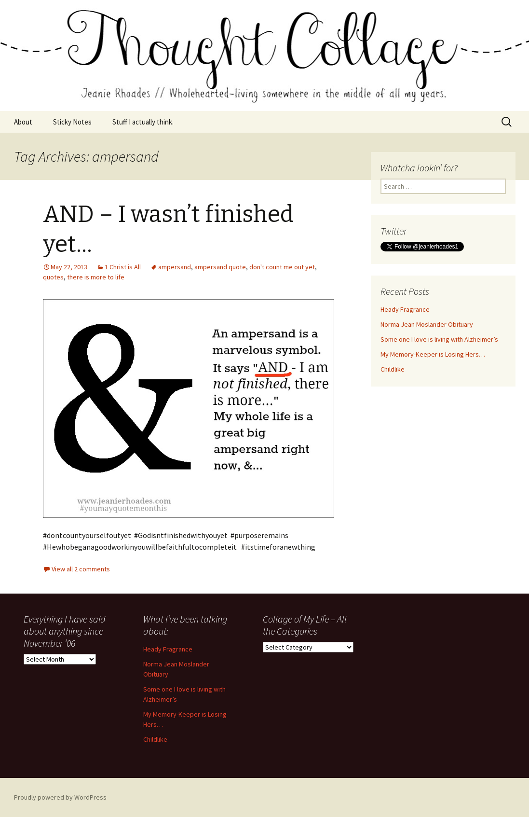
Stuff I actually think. (143, 121)
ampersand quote (220, 267)
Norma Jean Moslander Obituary (426, 324)
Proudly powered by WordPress (60, 797)
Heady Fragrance (405, 309)
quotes (53, 277)
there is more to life (95, 277)
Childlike (392, 369)
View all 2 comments (81, 569)
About (23, 121)
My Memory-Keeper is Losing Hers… (432, 354)
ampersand (174, 267)
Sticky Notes (72, 121)
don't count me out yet (282, 267)
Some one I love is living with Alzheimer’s (439, 339)
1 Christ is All (123, 267)
